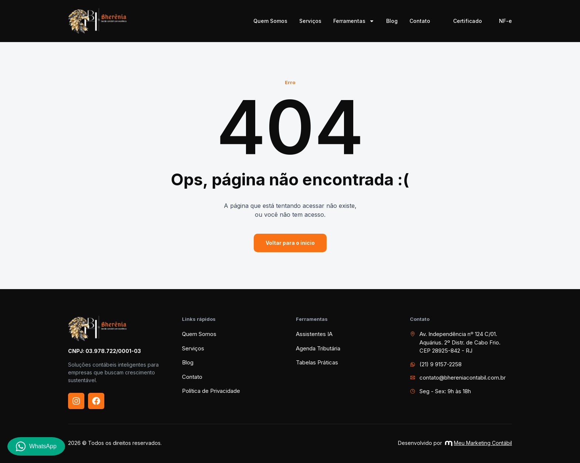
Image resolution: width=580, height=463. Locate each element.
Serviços (310, 21)
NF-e (505, 21)
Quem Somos (270, 21)
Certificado (467, 21)
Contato (419, 21)
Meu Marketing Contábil (478, 443)
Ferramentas (353, 21)
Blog (392, 21)
